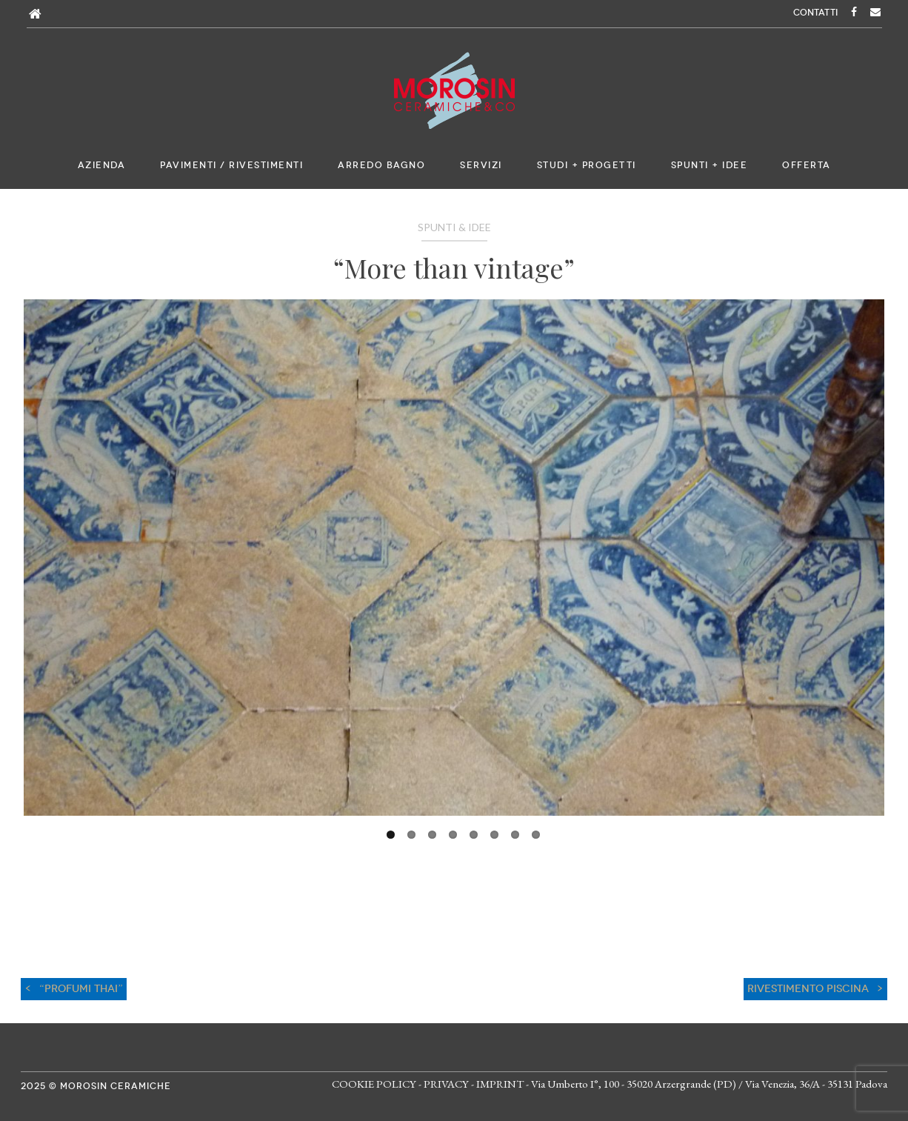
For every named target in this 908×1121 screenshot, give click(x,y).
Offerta (806, 165)
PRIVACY (446, 1084)
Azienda (102, 165)
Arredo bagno (381, 165)
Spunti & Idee (454, 227)
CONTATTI (815, 12)
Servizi (481, 165)
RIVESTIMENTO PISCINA (808, 988)
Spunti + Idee (709, 165)
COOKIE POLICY (374, 1084)
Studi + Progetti (586, 165)
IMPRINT (500, 1084)
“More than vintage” (454, 267)
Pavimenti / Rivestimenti (231, 165)
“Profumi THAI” (81, 988)
